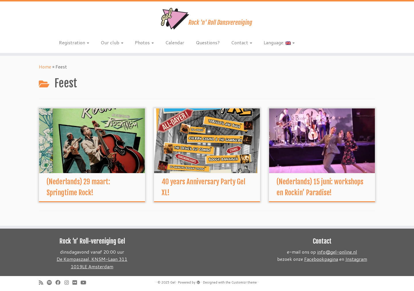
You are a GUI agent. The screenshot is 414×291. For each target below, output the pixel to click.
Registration (74, 42)
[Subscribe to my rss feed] (43, 282)
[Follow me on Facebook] (59, 282)
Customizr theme (244, 282)
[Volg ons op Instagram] (68, 282)
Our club (112, 42)
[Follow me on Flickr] (76, 282)
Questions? (208, 42)
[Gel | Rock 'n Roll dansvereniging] (207, 18)
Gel (172, 282)
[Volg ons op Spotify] (51, 282)
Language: (279, 42)
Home (45, 66)
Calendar (174, 42)
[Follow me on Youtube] (85, 282)
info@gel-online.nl (337, 251)
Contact (241, 42)
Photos (144, 42)
